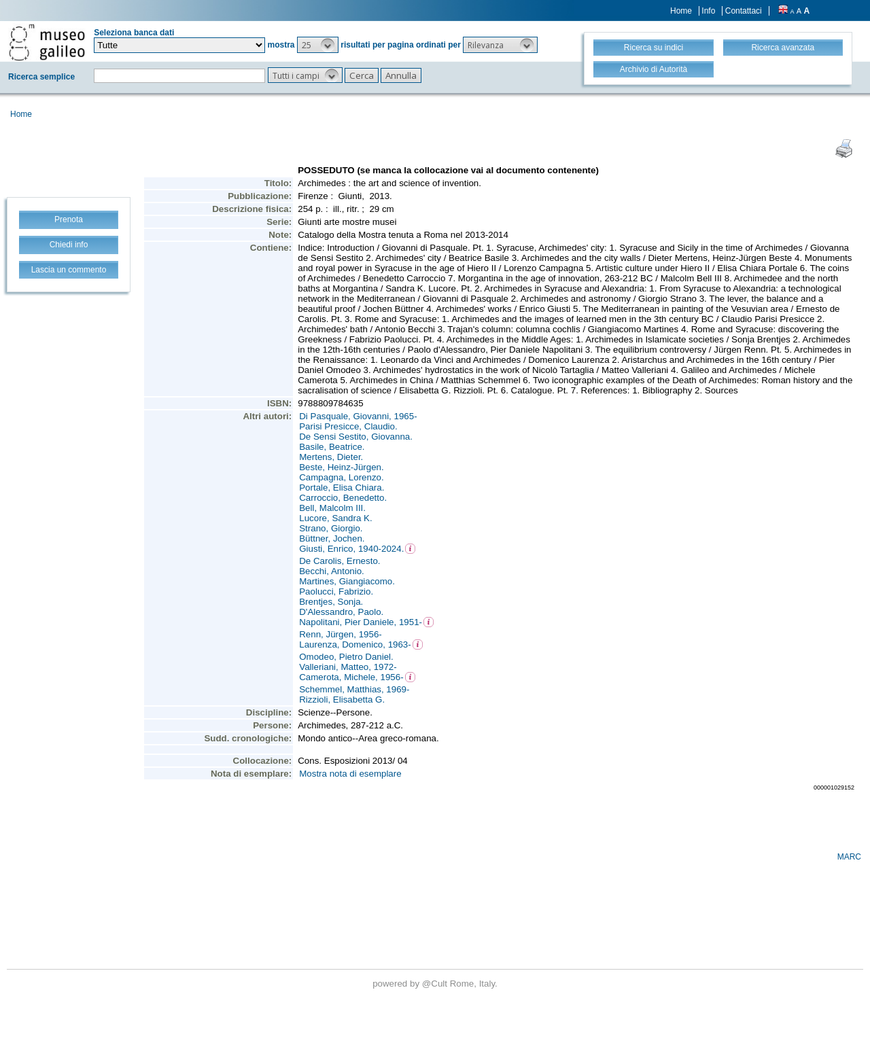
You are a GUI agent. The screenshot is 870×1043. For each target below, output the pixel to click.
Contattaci (743, 11)
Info (708, 11)
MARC (849, 857)
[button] (317, 45)
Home (681, 11)
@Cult (436, 983)
